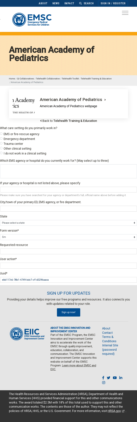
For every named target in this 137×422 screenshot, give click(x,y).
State (3, 216)
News (56, 3)
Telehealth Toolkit (70, 78)
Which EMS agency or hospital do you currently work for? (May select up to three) (54, 160)
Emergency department (19, 139)
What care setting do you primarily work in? (28, 128)
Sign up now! (68, 312)
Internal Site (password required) (110, 350)
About (43, 3)
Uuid (3, 273)
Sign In (105, 3)
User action (8, 259)
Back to (69, 121)
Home (12, 78)
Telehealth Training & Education (96, 78)
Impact (69, 3)
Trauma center (13, 143)
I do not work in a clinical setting (25, 153)
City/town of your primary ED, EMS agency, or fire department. (40, 202)
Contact (107, 332)
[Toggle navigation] (125, 14)
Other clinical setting (17, 148)
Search (86, 3)
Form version (9, 230)
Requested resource (14, 245)
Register (119, 3)
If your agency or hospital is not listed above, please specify (40, 183)
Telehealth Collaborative (48, 78)
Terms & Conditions (109, 339)
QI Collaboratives (25, 78)
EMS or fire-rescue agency (21, 134)
